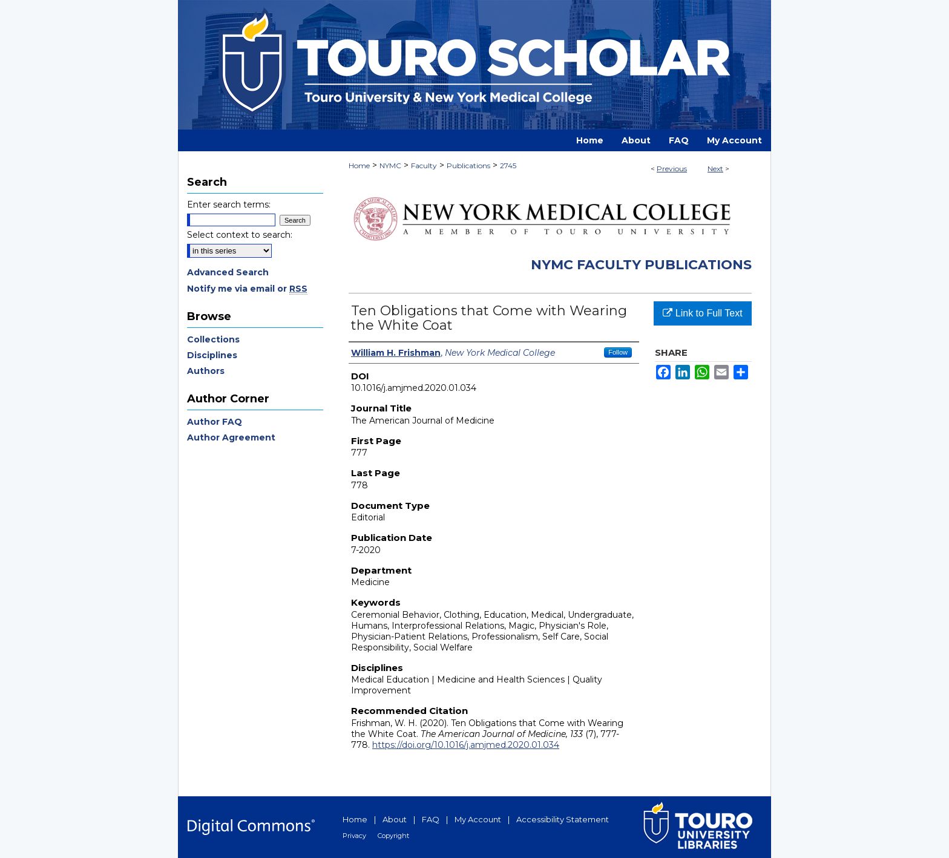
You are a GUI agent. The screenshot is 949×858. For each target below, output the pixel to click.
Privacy (354, 835)
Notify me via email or (247, 288)
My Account (478, 819)
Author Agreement (231, 437)
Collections (213, 339)
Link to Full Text (702, 313)
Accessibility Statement (562, 819)
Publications (468, 165)
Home (359, 165)
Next (715, 168)
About (395, 819)
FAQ (430, 819)
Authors (206, 370)
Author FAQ (214, 421)
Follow (618, 352)
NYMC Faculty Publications (641, 265)
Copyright (393, 835)
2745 (508, 165)
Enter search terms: (229, 204)
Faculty (424, 165)
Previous (672, 168)
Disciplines (212, 355)
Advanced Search (228, 272)
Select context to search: (239, 234)
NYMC (390, 165)
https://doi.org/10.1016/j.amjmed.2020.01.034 (465, 744)
